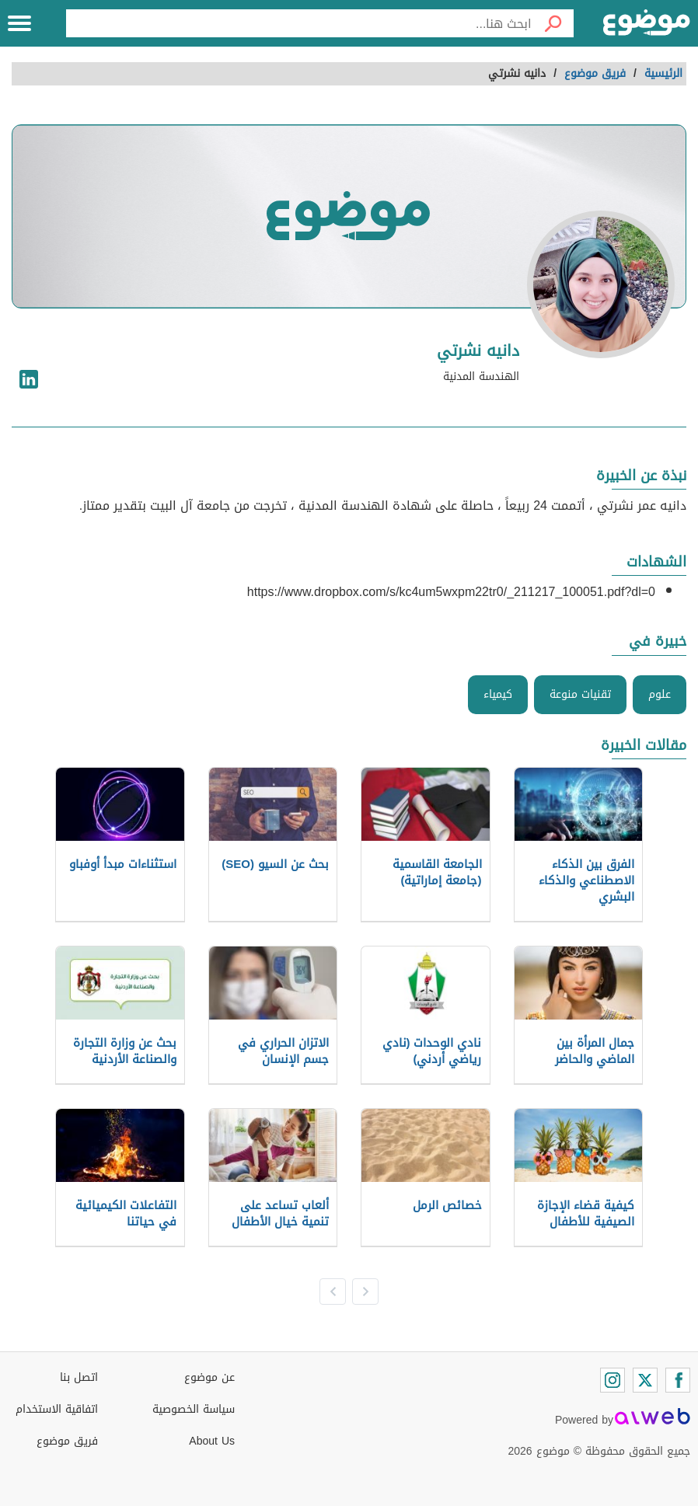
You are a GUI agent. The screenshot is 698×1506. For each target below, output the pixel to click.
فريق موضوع (67, 1441)
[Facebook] (677, 1380)
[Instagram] (612, 1380)
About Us (212, 1441)
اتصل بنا (79, 1377)
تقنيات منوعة (580, 694)
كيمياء (497, 694)
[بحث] (553, 23)
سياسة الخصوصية (193, 1409)
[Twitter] (645, 1380)
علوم (659, 694)
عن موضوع (209, 1377)
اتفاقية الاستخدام (57, 1409)
